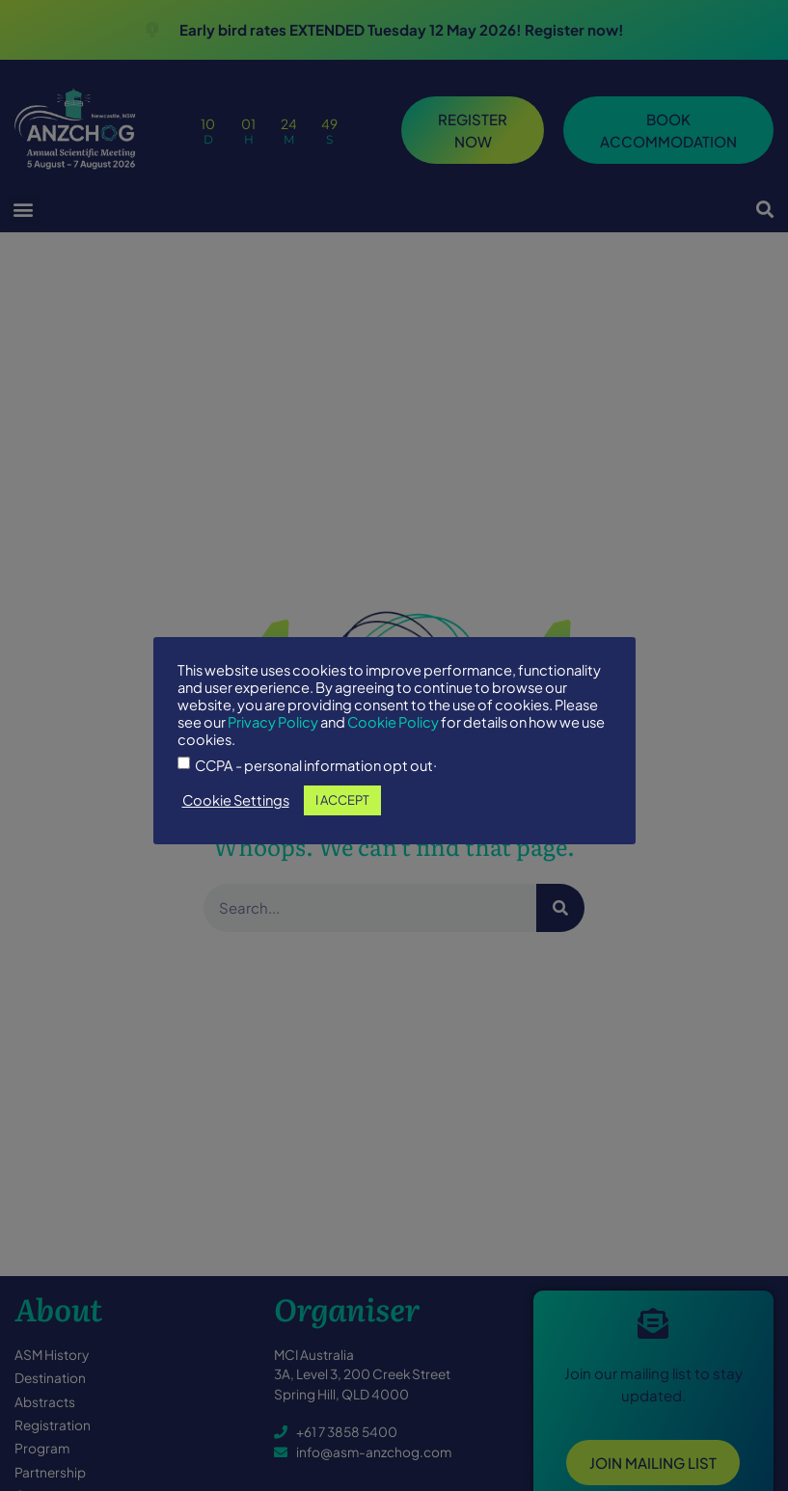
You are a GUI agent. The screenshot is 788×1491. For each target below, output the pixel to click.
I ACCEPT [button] (342, 800)
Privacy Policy (273, 722)
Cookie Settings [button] (235, 800)
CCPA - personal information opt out (314, 766)
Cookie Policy (393, 722)
